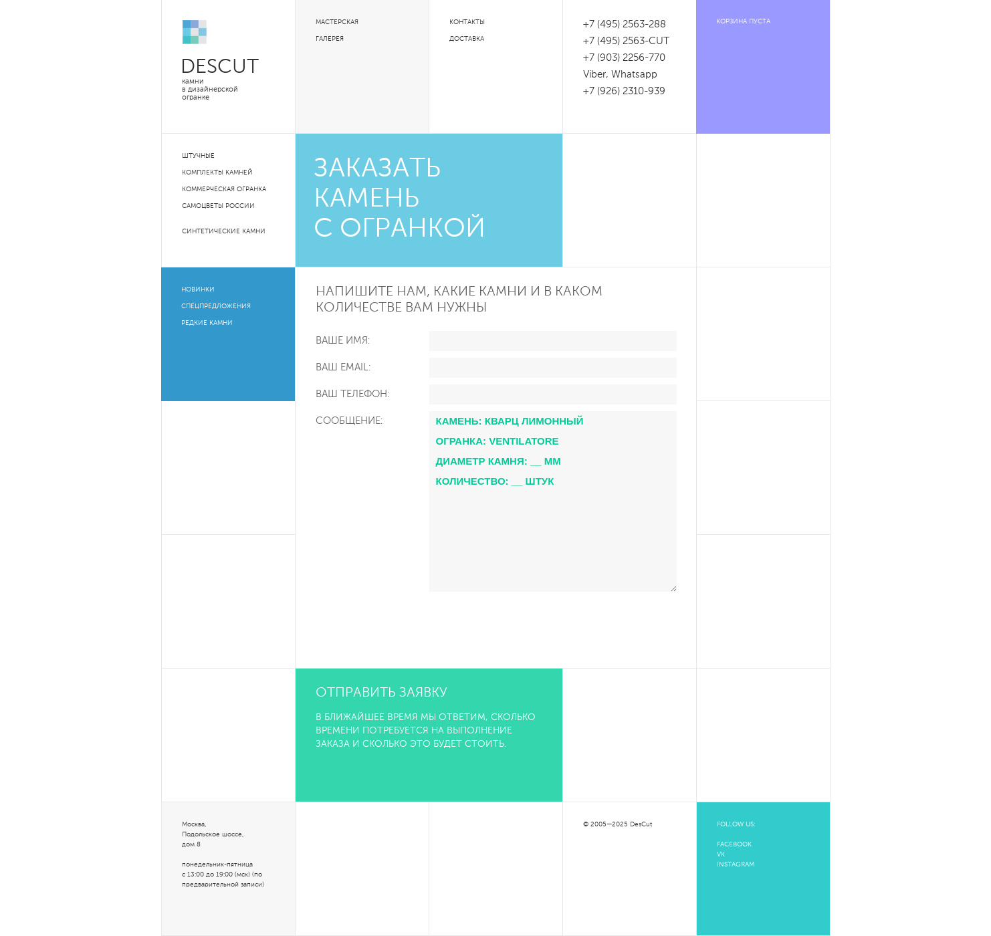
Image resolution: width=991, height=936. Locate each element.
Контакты (467, 22)
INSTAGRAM (735, 864)
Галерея (330, 38)
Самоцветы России (218, 206)
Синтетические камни (223, 231)
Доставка (466, 38)
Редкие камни (207, 323)
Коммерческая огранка (224, 189)
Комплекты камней (217, 172)
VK (721, 854)
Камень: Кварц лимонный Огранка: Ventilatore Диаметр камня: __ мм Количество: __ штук (553, 501)
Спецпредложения (216, 306)
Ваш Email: (343, 367)
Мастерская (337, 22)
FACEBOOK (734, 844)
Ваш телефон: (352, 394)
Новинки (198, 289)
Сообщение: (349, 421)
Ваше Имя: (343, 341)
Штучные (198, 155)
